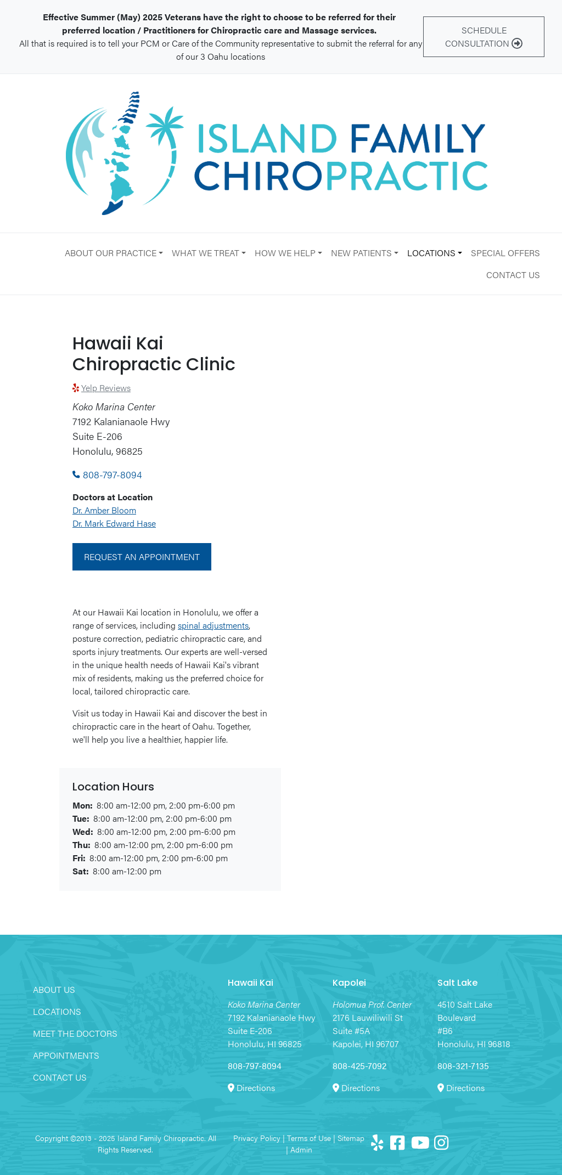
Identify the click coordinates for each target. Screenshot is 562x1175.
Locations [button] (431, 252)
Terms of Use (309, 1137)
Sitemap (351, 1137)
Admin (301, 1149)
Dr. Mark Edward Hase (114, 523)
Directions (256, 1087)
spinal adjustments (213, 625)
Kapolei (349, 983)
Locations (57, 1011)
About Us (54, 989)
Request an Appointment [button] (142, 556)
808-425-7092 (359, 1065)
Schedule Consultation (483, 36)
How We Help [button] (285, 252)
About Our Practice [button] (110, 252)
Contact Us (513, 274)
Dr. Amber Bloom (104, 510)
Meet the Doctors (75, 1033)
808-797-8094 (107, 474)
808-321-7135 (463, 1065)
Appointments (66, 1055)
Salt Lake (457, 983)
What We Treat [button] (205, 252)
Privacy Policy (256, 1137)
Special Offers (505, 252)
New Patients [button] (361, 252)
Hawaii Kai (250, 983)
